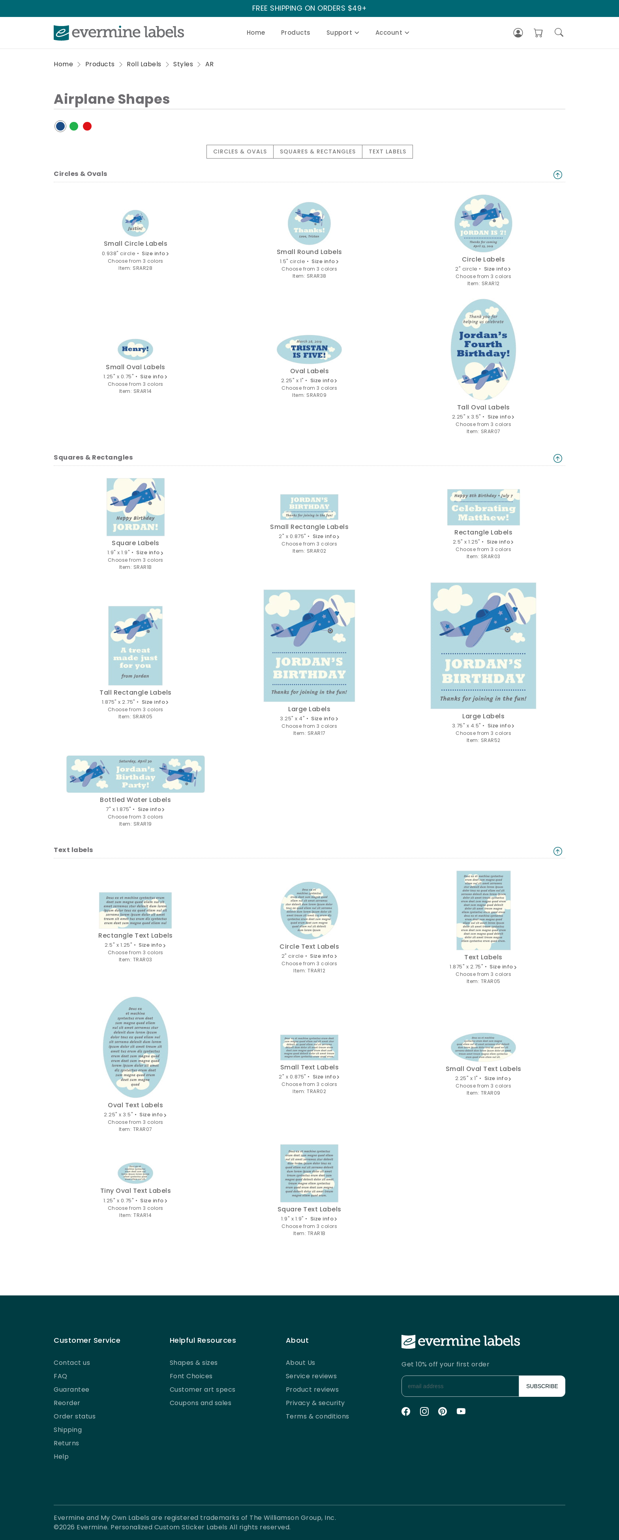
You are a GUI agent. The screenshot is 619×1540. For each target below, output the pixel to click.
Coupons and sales (201, 1402)
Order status (75, 1416)
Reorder (67, 1402)
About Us (300, 1362)
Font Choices (191, 1376)
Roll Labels (144, 64)
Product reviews (312, 1389)
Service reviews (311, 1376)
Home (256, 32)
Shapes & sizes (194, 1362)
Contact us (72, 1362)
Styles (183, 64)
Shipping (68, 1429)
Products (296, 32)
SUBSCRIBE (542, 1386)
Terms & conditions (317, 1416)
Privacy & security (315, 1402)
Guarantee (72, 1389)
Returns (66, 1443)
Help (61, 1456)
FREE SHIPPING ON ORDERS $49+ (309, 8)
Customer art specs (203, 1389)
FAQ (61, 1376)
